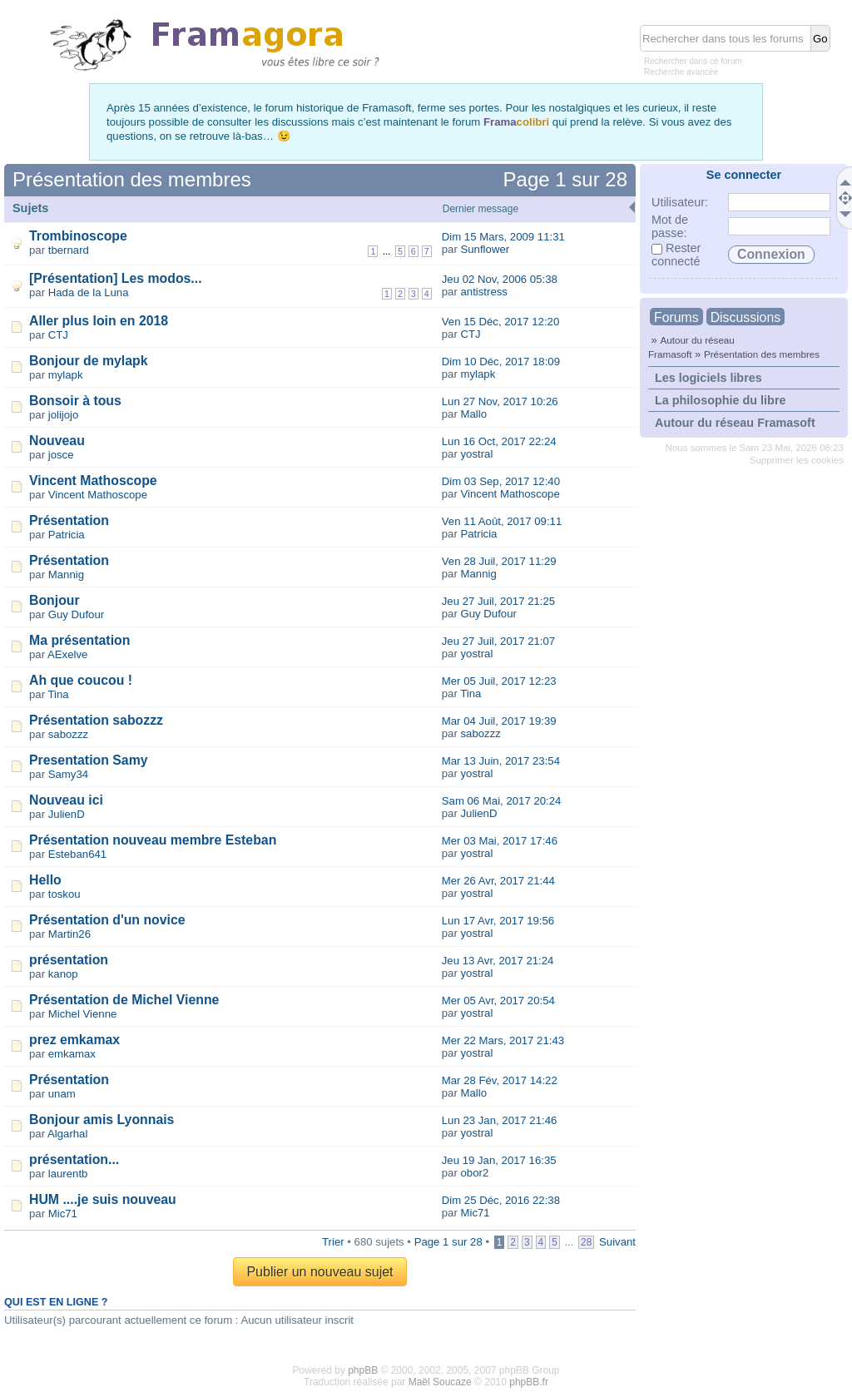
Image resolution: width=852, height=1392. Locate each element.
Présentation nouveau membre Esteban (152, 840)
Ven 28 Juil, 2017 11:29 (499, 561)
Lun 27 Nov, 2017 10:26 (500, 401)
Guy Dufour (76, 614)
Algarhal (67, 1133)
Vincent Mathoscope (93, 480)
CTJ (58, 335)
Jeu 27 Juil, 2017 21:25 (498, 601)
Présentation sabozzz (96, 720)
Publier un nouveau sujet (319, 1272)
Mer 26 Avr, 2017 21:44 (498, 880)
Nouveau (57, 440)
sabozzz (68, 734)
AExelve (67, 654)
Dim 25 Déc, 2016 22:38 (501, 1200)
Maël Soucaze (440, 1382)
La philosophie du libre (720, 400)
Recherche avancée (681, 72)
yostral (476, 454)
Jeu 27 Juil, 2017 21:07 (498, 641)
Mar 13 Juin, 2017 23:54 (501, 761)
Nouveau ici (66, 800)
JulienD (66, 814)
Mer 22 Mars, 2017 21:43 (503, 1040)
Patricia (66, 534)
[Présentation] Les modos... (115, 278)
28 (586, 1242)
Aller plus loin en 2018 (98, 321)
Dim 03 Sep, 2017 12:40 (501, 481)
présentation (68, 960)
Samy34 (68, 774)
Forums (676, 317)
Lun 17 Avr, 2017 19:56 (498, 920)
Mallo (473, 414)
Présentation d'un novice (107, 920)
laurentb (68, 1173)
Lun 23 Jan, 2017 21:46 (499, 1120)
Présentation (69, 520)
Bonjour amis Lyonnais (101, 1119)
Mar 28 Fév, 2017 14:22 (499, 1080)
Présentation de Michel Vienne (124, 1000)
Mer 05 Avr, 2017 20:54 (498, 1000)
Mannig (66, 574)
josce (61, 454)
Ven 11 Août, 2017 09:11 (502, 521)
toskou (64, 894)
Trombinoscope (78, 236)
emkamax (72, 1054)
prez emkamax (74, 1040)
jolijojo (63, 415)
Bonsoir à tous (75, 401)
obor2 (474, 1173)
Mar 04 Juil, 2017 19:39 (499, 721)
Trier (333, 1242)
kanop (63, 974)
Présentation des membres (762, 354)
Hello (45, 880)
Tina (58, 694)
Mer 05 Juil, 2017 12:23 (499, 681)
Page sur (565, 179)
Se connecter (743, 174)
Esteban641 (77, 854)
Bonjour (54, 600)
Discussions (745, 317)
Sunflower (484, 249)
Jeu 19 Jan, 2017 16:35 (499, 1160)
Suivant (617, 1242)
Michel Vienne (82, 1014)
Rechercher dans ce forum (693, 61)
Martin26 (69, 934)
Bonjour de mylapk (88, 361)
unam (62, 1093)
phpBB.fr (528, 1382)
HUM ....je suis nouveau (102, 1199)
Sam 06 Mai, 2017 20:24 (502, 801)
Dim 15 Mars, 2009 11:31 (503, 236)
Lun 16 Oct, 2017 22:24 (499, 441)
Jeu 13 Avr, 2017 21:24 (498, 960)
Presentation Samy (88, 760)
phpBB (363, 1370)
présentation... (74, 1159)
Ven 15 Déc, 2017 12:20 (501, 321)
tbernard (68, 250)
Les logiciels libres (708, 377)
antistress (483, 291)
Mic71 (62, 1213)
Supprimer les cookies (797, 460)
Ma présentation (79, 640)
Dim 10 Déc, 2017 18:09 (501, 361)
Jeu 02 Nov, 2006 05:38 (499, 279)
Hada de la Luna (88, 292)
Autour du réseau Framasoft (735, 422)
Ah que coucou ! (80, 680)
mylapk (65, 375)
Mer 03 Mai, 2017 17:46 (499, 841)
